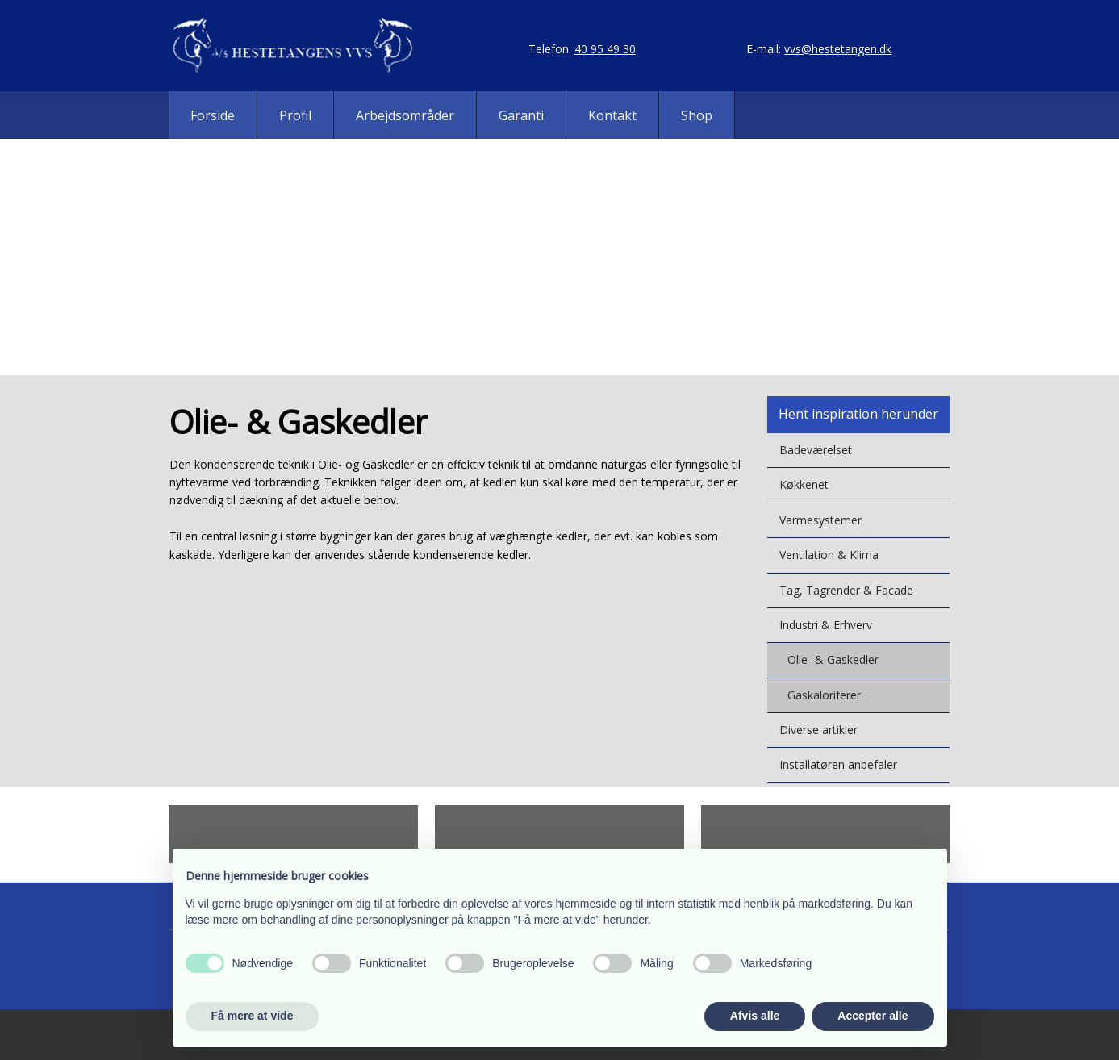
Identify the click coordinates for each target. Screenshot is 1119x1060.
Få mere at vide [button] (252, 1015)
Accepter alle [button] (872, 1015)
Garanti (521, 115)
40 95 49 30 (605, 48)
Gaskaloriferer (824, 695)
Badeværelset (815, 449)
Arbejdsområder (405, 115)
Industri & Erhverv (825, 624)
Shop (696, 115)
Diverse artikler (818, 729)
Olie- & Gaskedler (833, 659)
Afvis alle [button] (754, 1015)
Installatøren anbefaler (838, 764)
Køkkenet (804, 484)
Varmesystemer (820, 520)
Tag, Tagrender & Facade (846, 590)
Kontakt (612, 115)
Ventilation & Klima (829, 554)
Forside (212, 115)
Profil (295, 115)
